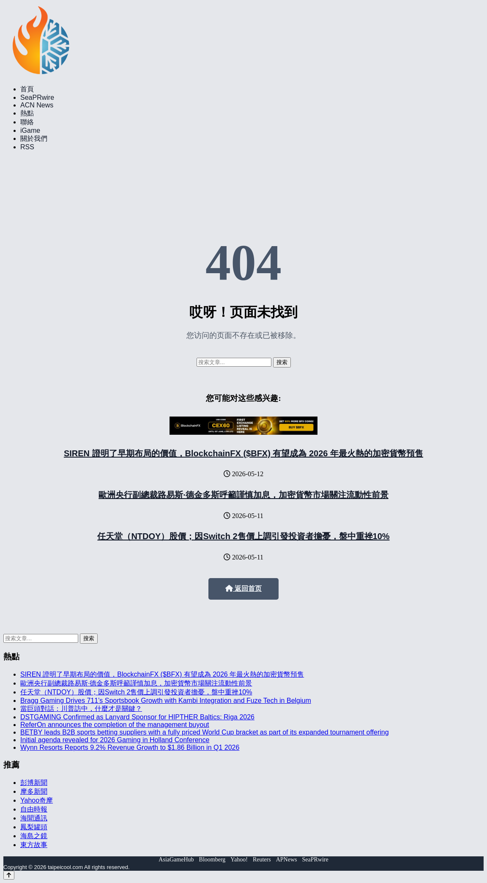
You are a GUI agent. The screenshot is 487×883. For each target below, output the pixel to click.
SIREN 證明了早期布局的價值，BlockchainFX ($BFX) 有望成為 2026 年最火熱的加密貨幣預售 (243, 453)
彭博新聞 (33, 782)
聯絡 (27, 122)
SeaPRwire (37, 97)
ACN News (36, 105)
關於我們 (33, 138)
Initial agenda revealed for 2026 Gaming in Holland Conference (114, 739)
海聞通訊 (33, 818)
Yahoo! (239, 859)
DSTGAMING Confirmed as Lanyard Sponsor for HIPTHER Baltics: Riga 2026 (137, 717)
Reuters (262, 859)
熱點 (27, 113)
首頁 (27, 89)
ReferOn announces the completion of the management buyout (114, 724)
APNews (286, 859)
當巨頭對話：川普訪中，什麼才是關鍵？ (81, 708)
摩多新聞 (33, 791)
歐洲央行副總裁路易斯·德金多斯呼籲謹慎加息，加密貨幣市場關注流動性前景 (243, 494)
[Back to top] (8, 875)
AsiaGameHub (176, 859)
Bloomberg (212, 859)
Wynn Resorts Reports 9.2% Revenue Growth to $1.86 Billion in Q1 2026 (129, 747)
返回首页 (243, 588)
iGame (30, 130)
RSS (27, 147)
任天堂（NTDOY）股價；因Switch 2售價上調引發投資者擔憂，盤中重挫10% (243, 536)
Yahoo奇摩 (36, 800)
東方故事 (33, 844)
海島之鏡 (33, 835)
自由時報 (33, 809)
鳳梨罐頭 (33, 827)
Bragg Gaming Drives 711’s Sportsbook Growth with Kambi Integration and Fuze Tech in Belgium (165, 700)
